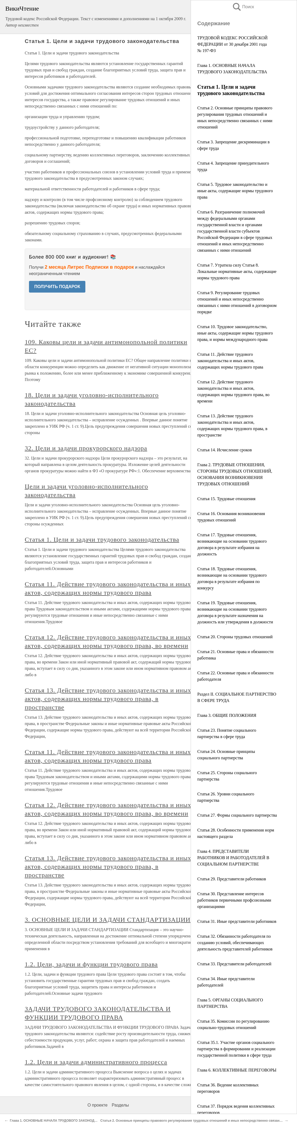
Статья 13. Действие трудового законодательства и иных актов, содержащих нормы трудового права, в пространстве (108, 699)
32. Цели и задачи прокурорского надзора (86, 448)
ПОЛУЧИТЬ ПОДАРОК (57, 286)
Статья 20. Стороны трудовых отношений (235, 637)
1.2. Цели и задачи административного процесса (96, 1062)
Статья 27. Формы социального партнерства (237, 815)
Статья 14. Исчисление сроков (224, 450)
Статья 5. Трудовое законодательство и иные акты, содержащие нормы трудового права (235, 190)
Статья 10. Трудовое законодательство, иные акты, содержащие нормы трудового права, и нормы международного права (235, 333)
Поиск (243, 7)
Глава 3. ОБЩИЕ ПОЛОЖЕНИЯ (226, 715)
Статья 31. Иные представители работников (236, 921)
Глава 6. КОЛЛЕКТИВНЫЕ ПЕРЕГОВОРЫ (237, 1070)
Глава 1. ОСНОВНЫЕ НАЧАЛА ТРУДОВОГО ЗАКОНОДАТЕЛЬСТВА (62, 1120)
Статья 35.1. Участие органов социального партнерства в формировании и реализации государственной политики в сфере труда (236, 1048)
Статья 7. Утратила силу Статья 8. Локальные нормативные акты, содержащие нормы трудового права (237, 271)
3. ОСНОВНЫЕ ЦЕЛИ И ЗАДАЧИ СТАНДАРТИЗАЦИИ (107, 919)
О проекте (97, 1105)
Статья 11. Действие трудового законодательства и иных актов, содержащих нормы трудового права (230, 360)
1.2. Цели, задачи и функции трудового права (91, 964)
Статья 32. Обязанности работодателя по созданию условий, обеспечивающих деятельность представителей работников (235, 942)
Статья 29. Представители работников (231, 879)
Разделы (120, 1105)
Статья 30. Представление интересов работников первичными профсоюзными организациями (234, 900)
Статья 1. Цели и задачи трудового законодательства (102, 539)
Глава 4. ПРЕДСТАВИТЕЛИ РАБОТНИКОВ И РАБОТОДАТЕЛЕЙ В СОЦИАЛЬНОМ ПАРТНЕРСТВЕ (233, 857)
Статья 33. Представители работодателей (234, 964)
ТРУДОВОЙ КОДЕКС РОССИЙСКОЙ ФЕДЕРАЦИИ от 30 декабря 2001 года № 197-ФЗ (232, 44)
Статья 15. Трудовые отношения (226, 498)
